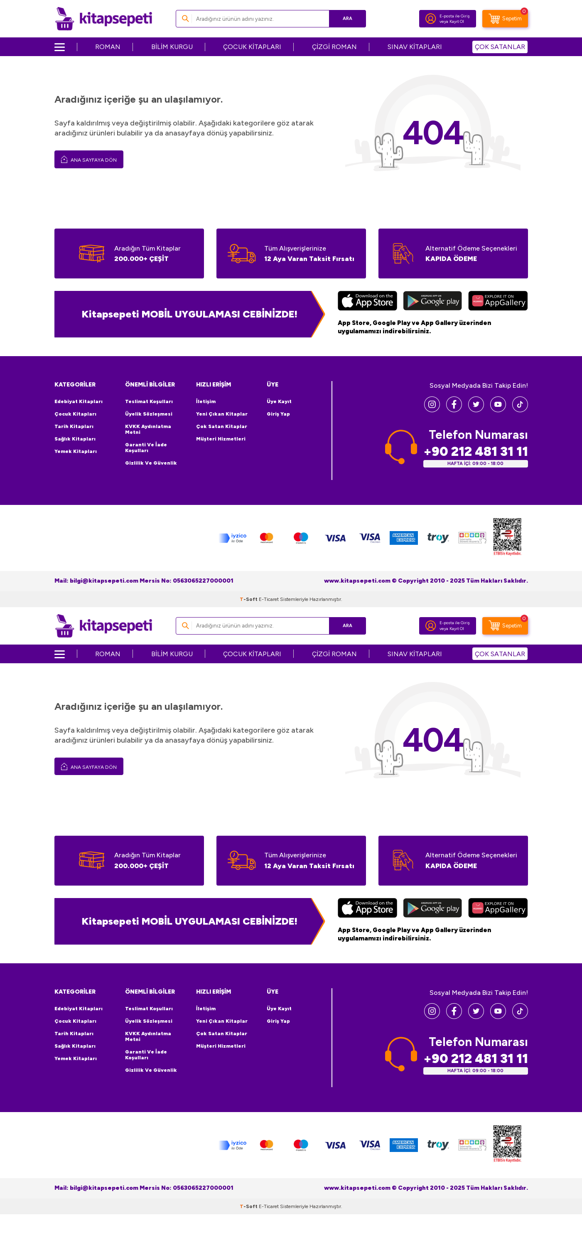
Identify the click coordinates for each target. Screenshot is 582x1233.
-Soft (249, 599)
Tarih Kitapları (73, 426)
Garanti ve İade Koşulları (146, 447)
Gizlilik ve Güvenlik (151, 463)
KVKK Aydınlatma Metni (148, 429)
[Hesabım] (430, 18)
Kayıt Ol (456, 21)
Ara (347, 18)
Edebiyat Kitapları (78, 401)
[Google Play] (432, 302)
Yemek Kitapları (75, 451)
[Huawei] (498, 302)
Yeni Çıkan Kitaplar (222, 414)
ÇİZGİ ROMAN (334, 47)
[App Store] (367, 302)
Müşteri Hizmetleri (221, 439)
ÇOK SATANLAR (500, 47)
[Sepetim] (505, 18)
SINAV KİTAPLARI (415, 47)
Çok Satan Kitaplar (221, 426)
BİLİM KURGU (172, 47)
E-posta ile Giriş (455, 16)
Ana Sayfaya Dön (89, 159)
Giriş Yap (278, 414)
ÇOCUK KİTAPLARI (252, 47)
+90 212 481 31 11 (475, 451)
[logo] (103, 18)
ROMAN (107, 47)
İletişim (206, 401)
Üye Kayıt (279, 401)
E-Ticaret (269, 599)
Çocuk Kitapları (75, 414)
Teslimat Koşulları (149, 401)
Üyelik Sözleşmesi (148, 414)
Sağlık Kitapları (75, 439)
